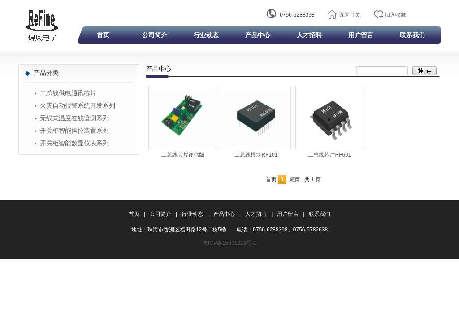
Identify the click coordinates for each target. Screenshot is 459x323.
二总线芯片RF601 (329, 155)
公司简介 (154, 35)
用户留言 (360, 35)
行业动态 (206, 35)
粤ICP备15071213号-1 (229, 243)
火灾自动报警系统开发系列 (77, 105)
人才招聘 (309, 35)
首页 (103, 35)
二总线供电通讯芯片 (68, 93)
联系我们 (412, 35)
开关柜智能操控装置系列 (74, 130)
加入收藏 (395, 15)
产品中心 (257, 35)
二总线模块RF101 (255, 155)
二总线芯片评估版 (182, 155)
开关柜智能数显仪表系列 (74, 143)
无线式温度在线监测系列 (74, 118)
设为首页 (349, 15)
